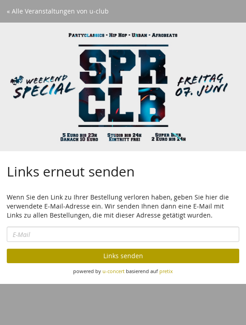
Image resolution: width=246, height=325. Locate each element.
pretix (166, 271)
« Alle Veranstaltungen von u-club (58, 11)
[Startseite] (123, 87)
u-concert (113, 271)
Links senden (123, 255)
